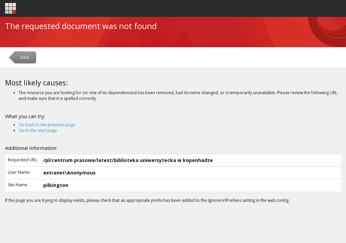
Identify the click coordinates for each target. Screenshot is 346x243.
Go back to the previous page (47, 125)
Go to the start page (38, 130)
